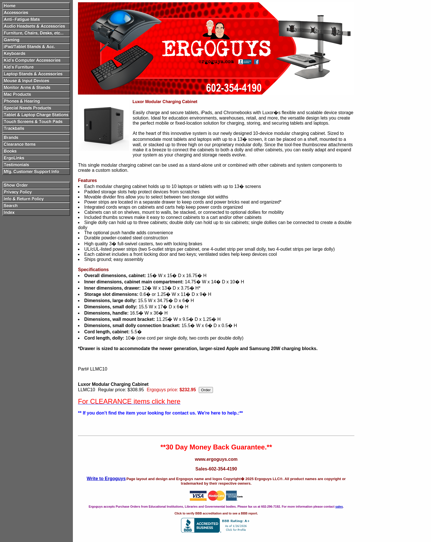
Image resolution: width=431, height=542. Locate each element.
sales (339, 506)
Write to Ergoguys (106, 478)
